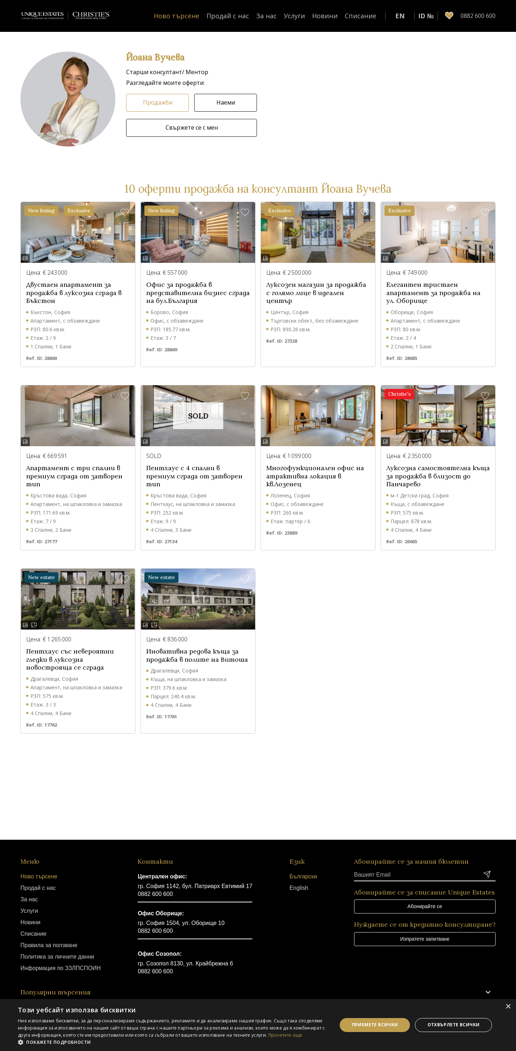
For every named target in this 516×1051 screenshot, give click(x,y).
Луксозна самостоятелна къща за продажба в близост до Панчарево (438, 476)
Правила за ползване (48, 945)
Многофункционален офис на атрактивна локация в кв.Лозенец (315, 476)
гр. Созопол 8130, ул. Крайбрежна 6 (185, 963)
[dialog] (258, 1025)
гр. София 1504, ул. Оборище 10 (181, 923)
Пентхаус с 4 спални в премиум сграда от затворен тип (194, 476)
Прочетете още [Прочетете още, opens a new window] (285, 1035)
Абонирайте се (424, 906)
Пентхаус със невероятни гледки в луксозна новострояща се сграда (70, 659)
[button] (67, 99)
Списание (360, 15)
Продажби (157, 102)
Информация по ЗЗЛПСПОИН (60, 968)
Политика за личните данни (57, 957)
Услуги (294, 15)
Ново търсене (176, 15)
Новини (325, 15)
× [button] (508, 1006)
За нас (266, 15)
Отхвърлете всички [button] (453, 1025)
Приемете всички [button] (375, 1025)
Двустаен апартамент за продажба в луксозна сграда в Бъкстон (73, 293)
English (299, 888)
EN (400, 15)
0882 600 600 (155, 894)
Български (303, 876)
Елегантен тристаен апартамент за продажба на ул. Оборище (433, 293)
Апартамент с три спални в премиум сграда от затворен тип (74, 476)
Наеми (225, 102)
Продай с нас (227, 15)
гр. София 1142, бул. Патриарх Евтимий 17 (195, 886)
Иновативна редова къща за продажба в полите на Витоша (197, 655)
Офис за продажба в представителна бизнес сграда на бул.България (198, 293)
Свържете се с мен (192, 127)
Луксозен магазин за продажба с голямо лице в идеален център (316, 293)
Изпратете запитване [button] (424, 939)
